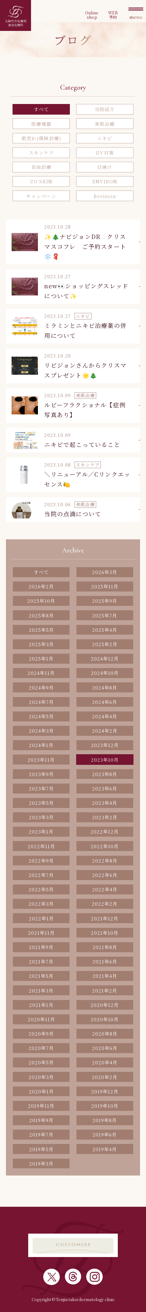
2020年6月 (104, 1048)
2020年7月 (41, 1048)
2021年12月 (104, 918)
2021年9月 (41, 947)
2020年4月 (104, 1062)
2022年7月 (41, 875)
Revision (104, 196)
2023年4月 (104, 803)
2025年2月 (104, 644)
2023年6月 (104, 788)
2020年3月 (41, 1077)
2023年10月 (105, 759)
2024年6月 (104, 702)
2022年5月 (41, 889)
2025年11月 (104, 586)
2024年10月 (105, 673)
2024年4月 (104, 716)
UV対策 (105, 152)
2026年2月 (41, 586)
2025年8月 (41, 615)
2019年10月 (104, 1105)
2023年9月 (41, 774)
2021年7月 (41, 961)
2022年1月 (41, 918)
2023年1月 (41, 831)
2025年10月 (41, 600)
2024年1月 (41, 745)
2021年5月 (41, 976)
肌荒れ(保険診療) (41, 138)
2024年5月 (41, 716)
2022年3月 (41, 903)
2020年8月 (104, 1033)
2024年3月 (41, 730)
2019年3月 (41, 1163)
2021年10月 (104, 932)
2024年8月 (104, 687)
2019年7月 (41, 1134)
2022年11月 (41, 846)
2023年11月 (41, 759)
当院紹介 (105, 109)
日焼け (104, 167)
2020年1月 (41, 1091)
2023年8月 (104, 774)
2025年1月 (41, 658)
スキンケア (41, 152)
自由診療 (41, 167)
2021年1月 (41, 1005)
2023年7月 (41, 788)
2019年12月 (104, 1091)
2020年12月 (105, 1005)
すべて (41, 109)
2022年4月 (104, 889)
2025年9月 (104, 600)
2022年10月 (105, 846)
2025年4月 (104, 629)
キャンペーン (41, 196)
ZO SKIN (41, 181)
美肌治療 (105, 124)
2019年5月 (41, 1149)
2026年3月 (104, 572)
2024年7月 (41, 702)
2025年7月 (104, 615)
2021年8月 (104, 947)
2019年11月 (41, 1105)
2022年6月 (104, 875)
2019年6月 (104, 1134)
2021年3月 (41, 990)
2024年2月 (104, 730)
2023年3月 (41, 817)
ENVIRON (104, 181)
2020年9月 (41, 1033)
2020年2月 (104, 1077)
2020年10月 (105, 1019)
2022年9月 (41, 860)
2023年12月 (105, 745)
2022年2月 (104, 903)
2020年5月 (41, 1062)
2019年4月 (104, 1149)
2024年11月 (41, 673)
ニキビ (104, 138)
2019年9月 (41, 1120)
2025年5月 (41, 629)
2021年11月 (41, 932)
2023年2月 (104, 817)
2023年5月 (41, 803)
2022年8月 (104, 860)
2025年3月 (41, 644)
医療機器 (41, 124)
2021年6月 (104, 961)
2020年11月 (41, 1019)
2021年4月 (104, 976)
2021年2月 (104, 990)
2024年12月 (105, 658)
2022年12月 (105, 831)
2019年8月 (104, 1120)
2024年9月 (41, 687)
